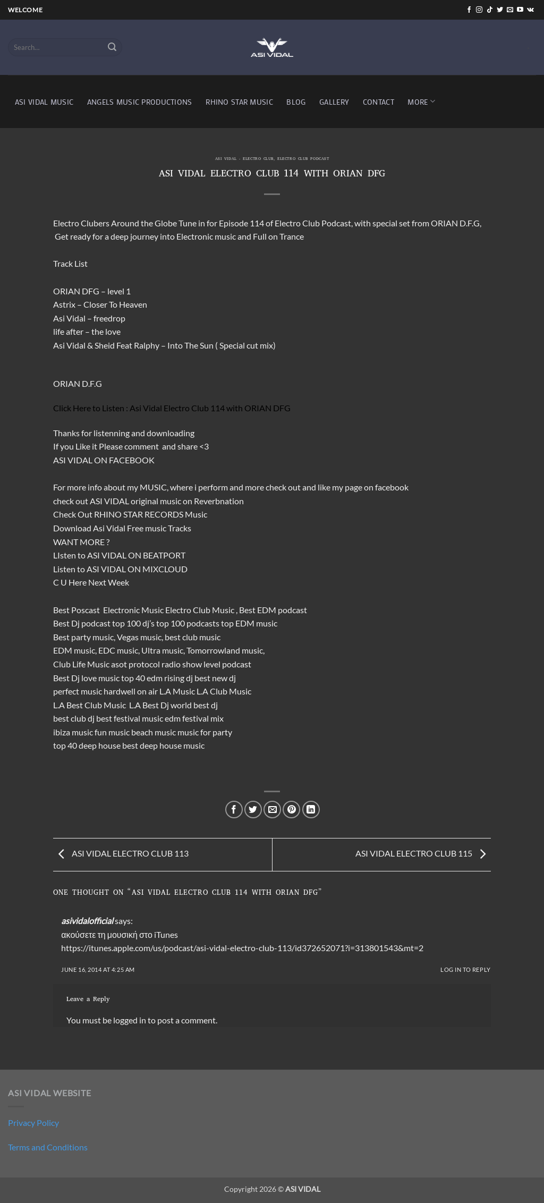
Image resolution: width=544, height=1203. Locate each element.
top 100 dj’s (133, 623)
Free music (146, 528)
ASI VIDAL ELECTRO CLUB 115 (423, 854)
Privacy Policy (33, 1122)
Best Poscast (76, 610)
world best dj (194, 705)
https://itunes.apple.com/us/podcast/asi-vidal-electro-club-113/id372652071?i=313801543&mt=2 (242, 948)
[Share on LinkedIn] (311, 809)
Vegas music (139, 637)
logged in (129, 1020)
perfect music (77, 691)
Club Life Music (81, 664)
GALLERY (334, 102)
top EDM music (249, 623)
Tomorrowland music (224, 650)
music (170, 501)
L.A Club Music (224, 691)
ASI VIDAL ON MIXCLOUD (137, 569)
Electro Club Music (200, 610)
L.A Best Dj (149, 705)
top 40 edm (142, 678)
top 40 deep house (87, 745)
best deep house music (163, 745)
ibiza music (73, 732)
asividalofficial (87, 921)
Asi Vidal (109, 528)
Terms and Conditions (48, 1147)
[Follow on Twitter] (500, 10)
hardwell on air (131, 691)
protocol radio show (165, 664)
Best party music (83, 637)
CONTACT (378, 102)
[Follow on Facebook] (469, 10)
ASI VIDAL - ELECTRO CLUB (244, 159)
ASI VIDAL (109, 501)
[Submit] (113, 47)
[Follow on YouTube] (520, 10)
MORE (421, 101)
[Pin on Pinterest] (291, 809)
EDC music (118, 650)
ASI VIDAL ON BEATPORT (136, 555)
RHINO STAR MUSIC (239, 102)
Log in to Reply (465, 969)
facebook (392, 487)
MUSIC (153, 487)
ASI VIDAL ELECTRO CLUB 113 (121, 854)
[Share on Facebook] (234, 809)
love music (100, 678)
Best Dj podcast (81, 623)
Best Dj (66, 678)
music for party (204, 732)
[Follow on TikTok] (490, 10)
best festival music (129, 718)
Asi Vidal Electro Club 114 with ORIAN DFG (210, 408)
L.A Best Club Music (90, 705)
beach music (153, 732)
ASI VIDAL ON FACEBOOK (104, 460)
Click (62, 408)
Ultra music (162, 650)
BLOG (295, 102)
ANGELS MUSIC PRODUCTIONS (139, 102)
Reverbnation (219, 501)
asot (119, 664)
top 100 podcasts (187, 623)
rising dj (178, 678)
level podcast (227, 664)
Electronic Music (133, 610)
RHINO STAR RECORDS (138, 514)
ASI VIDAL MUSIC (44, 102)
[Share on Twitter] (253, 809)
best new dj (215, 678)
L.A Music (177, 691)
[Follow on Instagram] (479, 10)
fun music (112, 732)
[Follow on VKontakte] (530, 10)
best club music (192, 637)
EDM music (74, 650)
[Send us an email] (510, 10)
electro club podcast (303, 159)
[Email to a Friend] (272, 809)
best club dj (74, 718)
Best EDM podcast (273, 610)
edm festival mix (194, 718)
